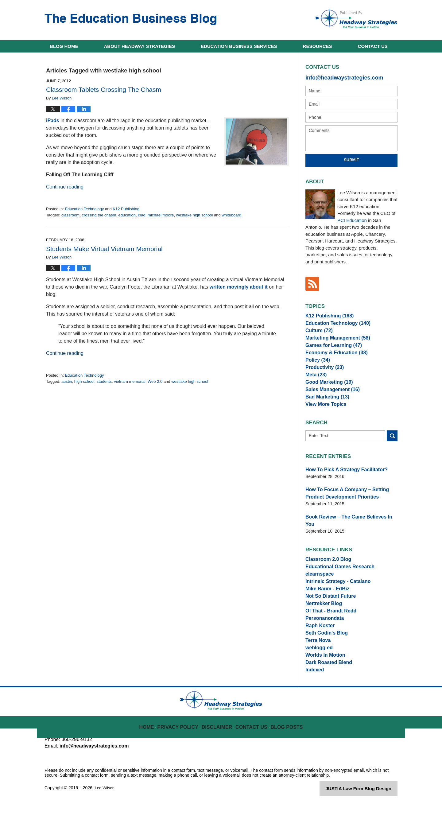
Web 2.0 (155, 381)
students (104, 381)
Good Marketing (326, 396)
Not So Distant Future (327, 614)
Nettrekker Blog (321, 623)
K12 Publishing (126, 209)
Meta (314, 387)
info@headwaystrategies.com (337, 77)
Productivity (322, 378)
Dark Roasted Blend (325, 696)
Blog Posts (286, 759)
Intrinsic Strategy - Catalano (334, 596)
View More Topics (323, 423)
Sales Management (329, 405)
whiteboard (231, 215)
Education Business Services (239, 46)
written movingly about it (238, 286)
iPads (52, 120)
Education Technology (84, 209)
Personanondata (322, 641)
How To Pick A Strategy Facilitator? (341, 489)
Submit (351, 158)
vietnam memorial (129, 381)
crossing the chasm (99, 215)
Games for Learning (330, 351)
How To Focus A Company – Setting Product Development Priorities (350, 512)
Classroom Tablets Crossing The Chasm (103, 89)
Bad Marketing (324, 414)
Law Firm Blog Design (368, 824)
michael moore (161, 215)
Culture (317, 333)
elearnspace (317, 587)
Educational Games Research (335, 578)
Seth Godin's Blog (324, 660)
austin (66, 381)
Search (392, 456)
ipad (141, 215)
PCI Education (352, 218)
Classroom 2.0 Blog (325, 569)
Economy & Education (332, 360)
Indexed (313, 705)
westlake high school (194, 215)
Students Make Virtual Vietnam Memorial (104, 248)
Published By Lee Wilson (356, 18)
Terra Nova (316, 669)
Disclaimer (218, 759)
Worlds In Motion (322, 687)
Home (64, 46)
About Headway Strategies (139, 46)
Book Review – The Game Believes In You (347, 534)
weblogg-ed (317, 678)
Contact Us (252, 759)
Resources (317, 46)
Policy (316, 369)
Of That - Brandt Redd (327, 633)
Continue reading (64, 186)
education (127, 215)
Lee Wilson (105, 824)
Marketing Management (333, 342)
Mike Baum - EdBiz (324, 605)
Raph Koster (318, 651)
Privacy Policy (182, 759)
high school (84, 381)
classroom (70, 215)
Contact (373, 46)
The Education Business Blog (130, 19)
